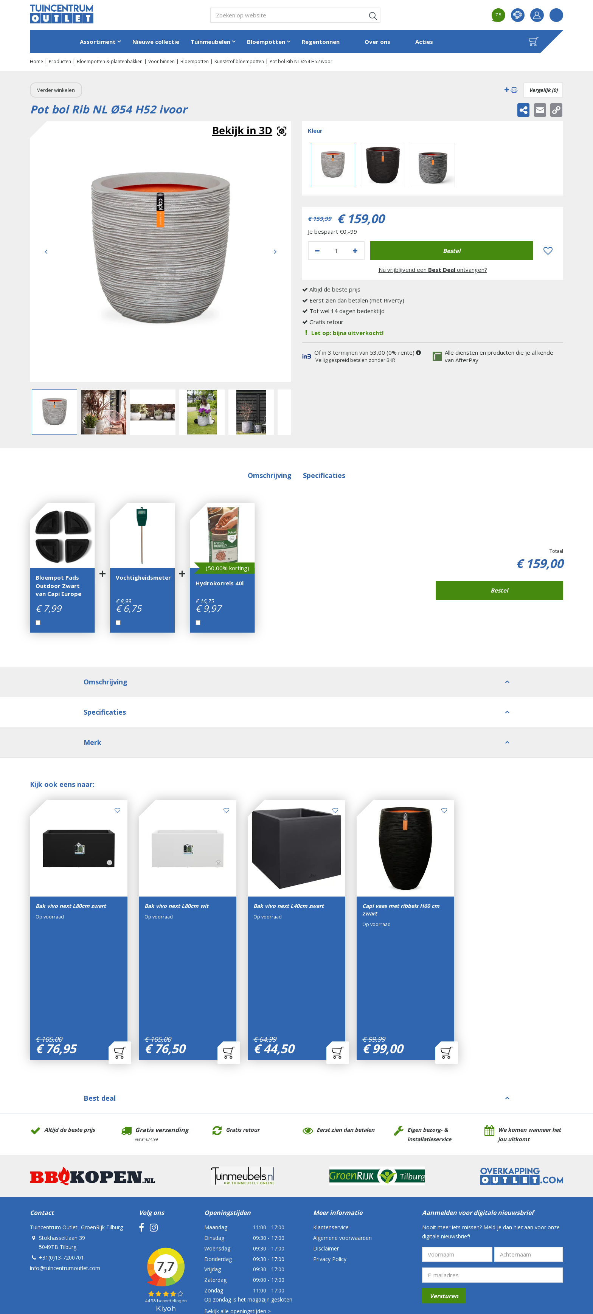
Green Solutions (181, 1257)
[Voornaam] (457, 1159)
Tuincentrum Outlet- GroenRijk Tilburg (76, 1132)
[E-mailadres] (492, 1179)
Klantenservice (331, 1132)
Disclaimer (326, 1153)
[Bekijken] (533, 41)
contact (518, 15)
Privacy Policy (329, 1163)
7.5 (498, 14)
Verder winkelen (56, 90)
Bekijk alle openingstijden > (237, 1215)
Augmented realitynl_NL (249, 131)
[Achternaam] (528, 1159)
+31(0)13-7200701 (61, 1162)
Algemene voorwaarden (342, 1142)
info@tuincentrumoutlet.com (65, 1172)
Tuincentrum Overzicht (228, 1257)
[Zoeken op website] (295, 15)
